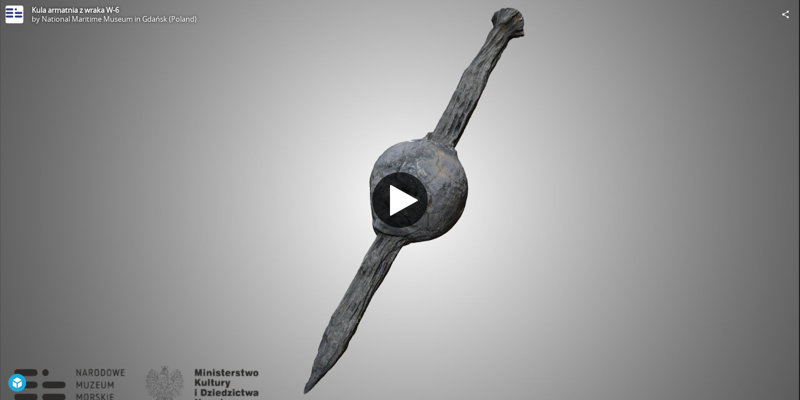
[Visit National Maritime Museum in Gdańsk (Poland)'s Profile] (14, 14)
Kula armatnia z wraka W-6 (75, 10)
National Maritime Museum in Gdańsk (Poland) (119, 19)
